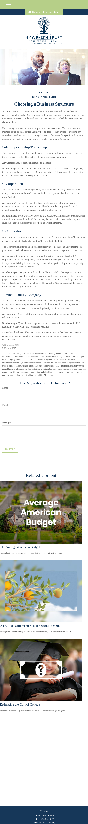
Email (5, 405)
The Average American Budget (20, 547)
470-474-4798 (47, 815)
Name (5, 388)
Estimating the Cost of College (20, 704)
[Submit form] (10, 449)
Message (6, 422)
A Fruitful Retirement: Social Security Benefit (30, 625)
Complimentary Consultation (44, 12)
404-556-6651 (47, 819)
